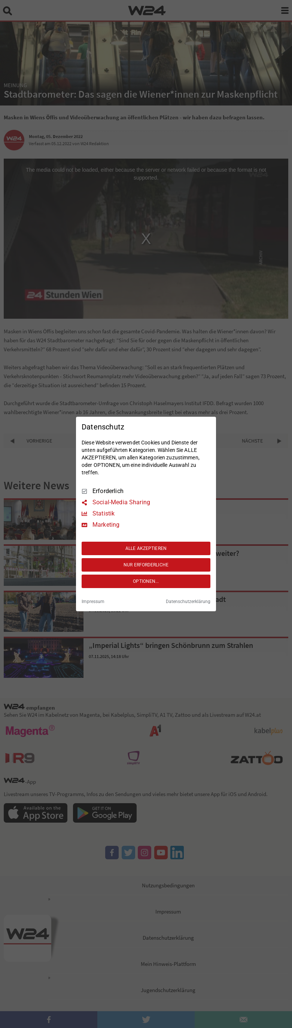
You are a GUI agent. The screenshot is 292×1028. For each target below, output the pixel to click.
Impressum (93, 601)
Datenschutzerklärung (188, 601)
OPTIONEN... (146, 581)
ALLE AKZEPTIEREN (146, 548)
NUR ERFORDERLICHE (146, 564)
